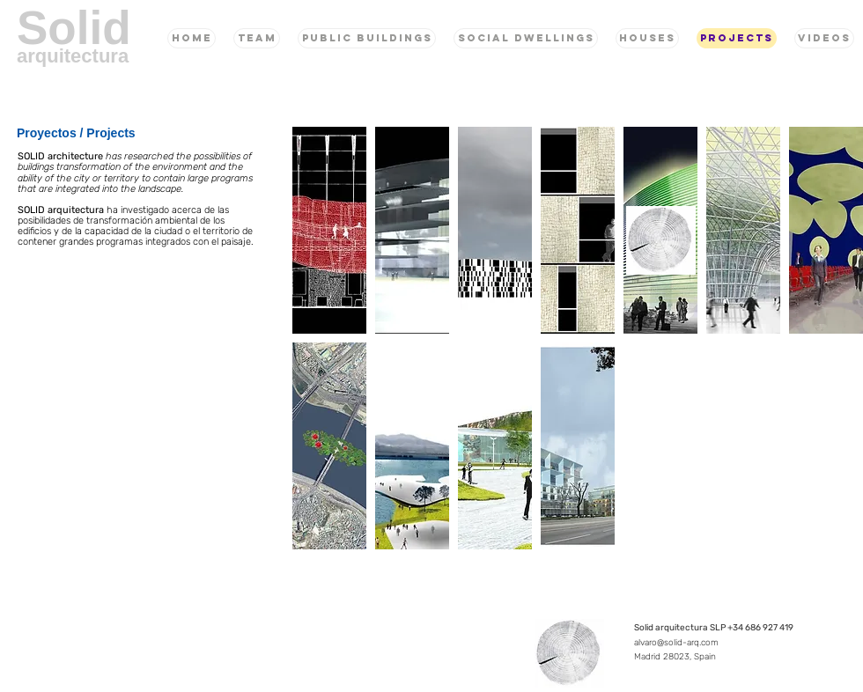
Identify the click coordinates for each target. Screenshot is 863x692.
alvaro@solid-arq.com (676, 642)
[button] (329, 230)
